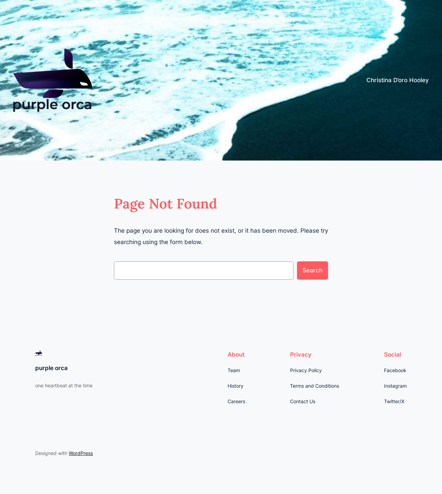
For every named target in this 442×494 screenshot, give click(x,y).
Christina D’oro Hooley (397, 80)
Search (312, 270)
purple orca (51, 368)
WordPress (81, 453)
